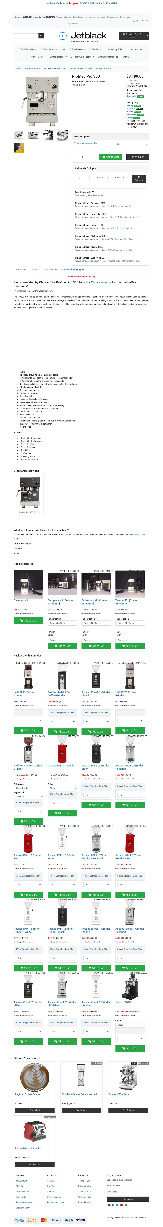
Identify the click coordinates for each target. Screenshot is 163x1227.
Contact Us (101, 17)
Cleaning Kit (21, 600)
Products (59, 17)
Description (21, 269)
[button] (140, 20)
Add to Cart (110, 156)
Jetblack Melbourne (57, 3)
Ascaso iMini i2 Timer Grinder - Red (128, 857)
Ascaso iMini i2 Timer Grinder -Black (61, 930)
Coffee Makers (76, 49)
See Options (81, 1110)
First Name (112, 1192)
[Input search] (26, 35)
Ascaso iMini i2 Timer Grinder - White (27, 930)
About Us (67, 17)
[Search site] (41, 35)
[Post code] (120, 177)
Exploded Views (73, 24)
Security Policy (85, 1191)
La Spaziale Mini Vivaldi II (28, 1148)
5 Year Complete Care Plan (86, 143)
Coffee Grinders (48, 49)
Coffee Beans (96, 49)
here (95, 195)
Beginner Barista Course (27, 1094)
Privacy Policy (84, 1186)
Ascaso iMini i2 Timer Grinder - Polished (94, 857)
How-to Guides (90, 17)
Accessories (137, 49)
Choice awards (101, 282)
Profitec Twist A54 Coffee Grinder (59, 694)
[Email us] (109, 1205)
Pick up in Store (23, 1191)
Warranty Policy (85, 1197)
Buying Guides (78, 17)
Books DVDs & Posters (81, 57)
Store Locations (112, 17)
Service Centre (125, 17)
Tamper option (51, 633)
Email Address (114, 1185)
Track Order (21, 1197)
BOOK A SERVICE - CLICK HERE (98, 3)
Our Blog (51, 1186)
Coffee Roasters (57, 57)
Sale (63, 49)
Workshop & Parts (116, 49)
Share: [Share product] (79, 85)
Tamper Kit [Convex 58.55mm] (127, 602)
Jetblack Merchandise (108, 57)
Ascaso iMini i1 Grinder (62, 765)
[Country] (101, 177)
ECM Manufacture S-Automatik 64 (79, 1094)
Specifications (50, 269)
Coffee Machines (26, 49)
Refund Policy (84, 1202)
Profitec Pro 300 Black (29, 512)
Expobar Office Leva (118, 1094)
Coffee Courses (38, 57)
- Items (132, 35)
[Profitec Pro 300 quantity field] (83, 157)
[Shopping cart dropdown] (147, 36)
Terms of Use (84, 1181)
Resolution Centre (24, 1202)
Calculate (139, 179)
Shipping (20, 1186)
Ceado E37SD (123, 1002)
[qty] (82, 177)
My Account (21, 1181)
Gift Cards (127, 57)
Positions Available (55, 1202)
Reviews (73, 269)
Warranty (35, 269)
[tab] (21, 269)
